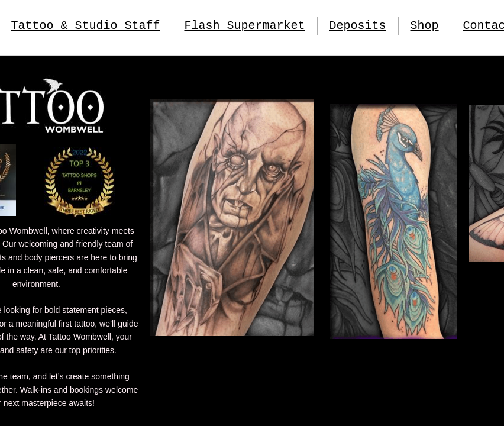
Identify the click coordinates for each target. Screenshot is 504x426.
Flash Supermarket (244, 26)
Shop (425, 26)
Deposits (357, 26)
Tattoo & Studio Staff (85, 26)
